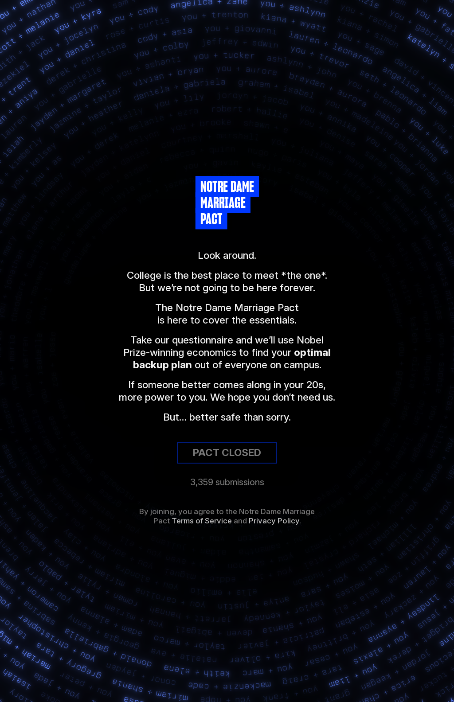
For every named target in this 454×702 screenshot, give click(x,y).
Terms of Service (202, 520)
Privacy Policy (274, 520)
